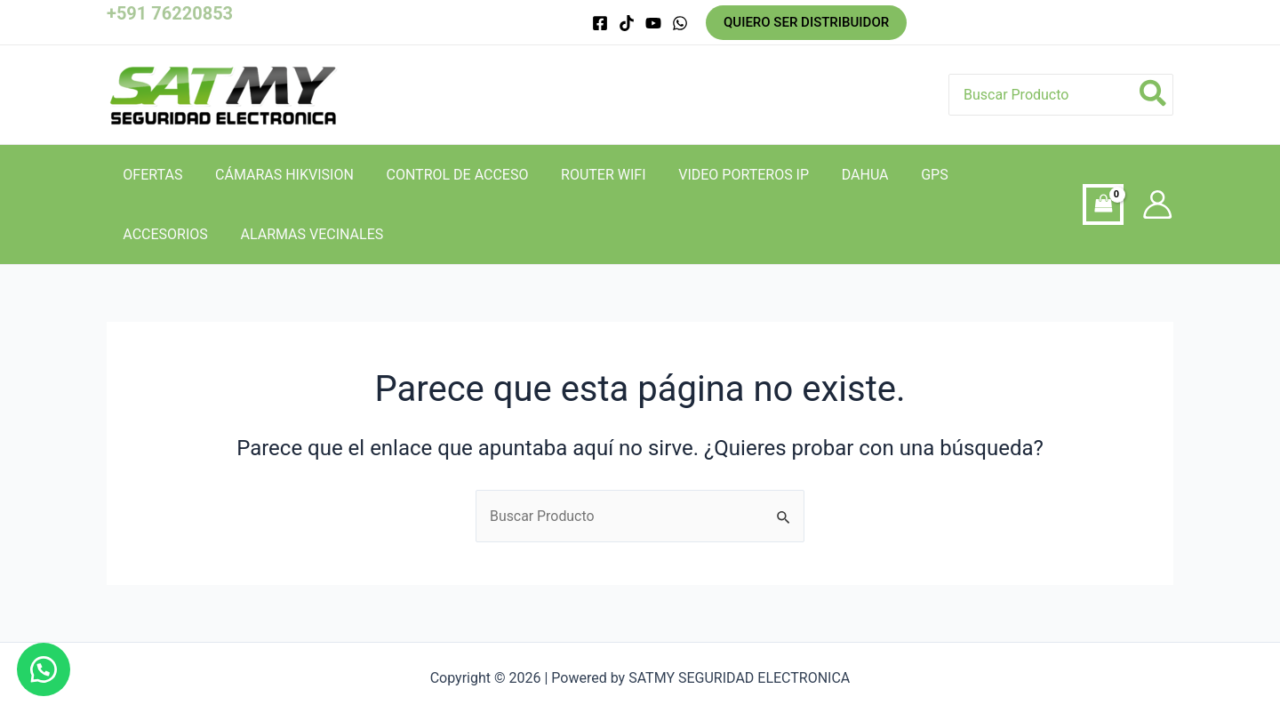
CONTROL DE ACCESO (447, 174)
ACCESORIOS (992, 174)
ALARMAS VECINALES (192, 234)
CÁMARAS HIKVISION (278, 174)
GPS (908, 174)
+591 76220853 (170, 13)
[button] (44, 668)
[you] (653, 23)
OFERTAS (150, 174)
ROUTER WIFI (589, 174)
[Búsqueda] (1154, 95)
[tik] (627, 23)
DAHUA (842, 174)
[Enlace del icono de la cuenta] (1157, 204)
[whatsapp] (680, 23)
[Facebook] (600, 23)
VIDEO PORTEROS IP (725, 174)
